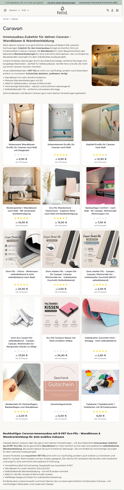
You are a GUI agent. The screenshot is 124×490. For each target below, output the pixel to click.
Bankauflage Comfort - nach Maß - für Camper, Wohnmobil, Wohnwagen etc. (100, 211)
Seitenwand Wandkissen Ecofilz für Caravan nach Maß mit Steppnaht (22, 147)
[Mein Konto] (112, 10)
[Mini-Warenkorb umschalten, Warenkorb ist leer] (117, 10)
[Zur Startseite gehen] (62, 10)
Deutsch (14, 10)
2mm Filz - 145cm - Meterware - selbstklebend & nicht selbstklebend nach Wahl (22, 274)
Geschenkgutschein (61, 404)
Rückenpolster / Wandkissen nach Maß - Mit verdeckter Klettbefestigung (22, 211)
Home (6, 19)
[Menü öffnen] (5, 10)
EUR (25, 10)
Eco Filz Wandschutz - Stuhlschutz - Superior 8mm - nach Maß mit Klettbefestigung (61, 211)
